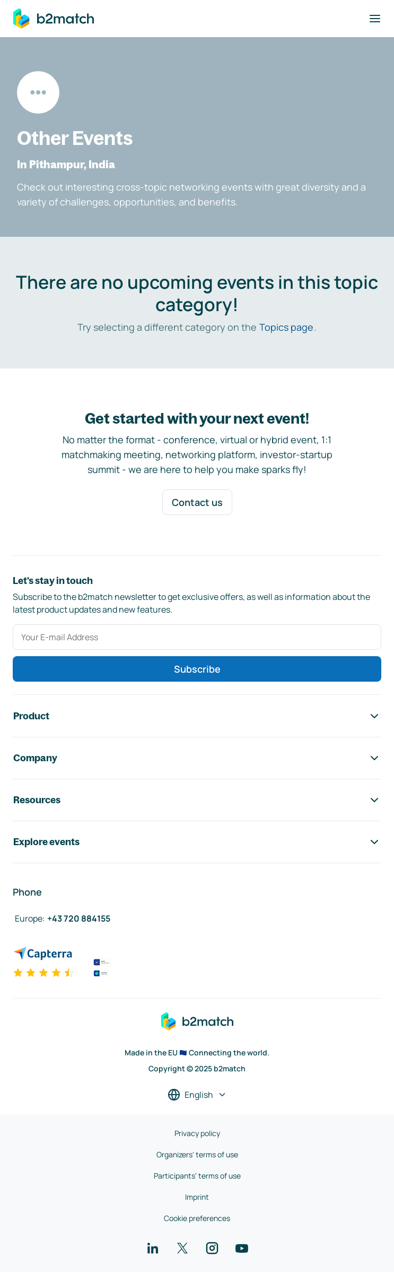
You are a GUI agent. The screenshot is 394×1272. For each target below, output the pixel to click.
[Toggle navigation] (375, 18)
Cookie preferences (197, 1218)
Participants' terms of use (197, 1176)
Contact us (197, 502)
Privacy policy (197, 1133)
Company (197, 758)
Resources (197, 800)
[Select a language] (197, 1095)
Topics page (286, 327)
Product (197, 716)
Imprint (197, 1197)
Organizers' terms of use (197, 1154)
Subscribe (197, 669)
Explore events (197, 842)
